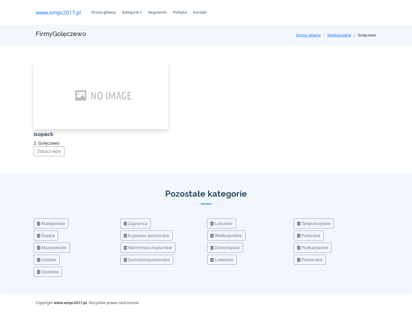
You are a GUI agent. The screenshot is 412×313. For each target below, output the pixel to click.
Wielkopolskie (339, 35)
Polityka (180, 12)
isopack (43, 134)
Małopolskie (51, 223)
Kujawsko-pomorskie (146, 235)
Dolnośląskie (225, 248)
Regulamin (157, 12)
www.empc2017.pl (58, 12)
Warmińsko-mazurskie (148, 248)
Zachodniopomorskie (147, 260)
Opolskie (48, 272)
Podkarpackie (312, 248)
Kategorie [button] (130, 12)
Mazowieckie (51, 248)
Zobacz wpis (49, 151)
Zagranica (135, 223)
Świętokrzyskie (313, 223)
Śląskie (46, 235)
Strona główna (103, 12)
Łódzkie (46, 260)
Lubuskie (221, 223)
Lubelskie (221, 260)
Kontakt (200, 12)
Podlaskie (308, 235)
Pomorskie (309, 260)
